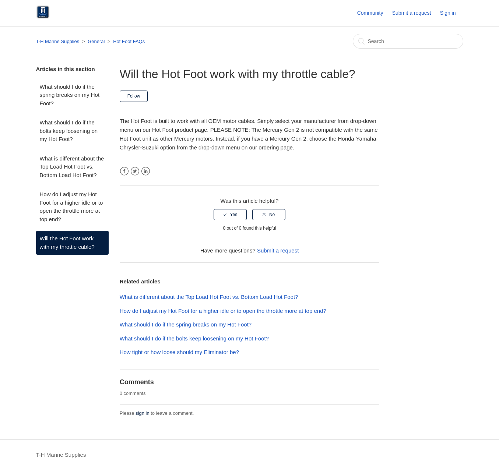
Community (370, 13)
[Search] (408, 41)
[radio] (230, 214)
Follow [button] (133, 96)
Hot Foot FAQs (129, 41)
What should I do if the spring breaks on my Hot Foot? (70, 95)
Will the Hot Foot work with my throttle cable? (67, 242)
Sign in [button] (448, 13)
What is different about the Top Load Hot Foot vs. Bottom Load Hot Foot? (72, 166)
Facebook (124, 171)
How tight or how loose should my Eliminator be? (179, 352)
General (96, 41)
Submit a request (411, 13)
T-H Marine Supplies (58, 41)
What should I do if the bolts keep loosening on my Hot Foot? (69, 130)
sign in (143, 413)
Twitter (135, 171)
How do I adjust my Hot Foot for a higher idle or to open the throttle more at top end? (71, 206)
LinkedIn (145, 171)
